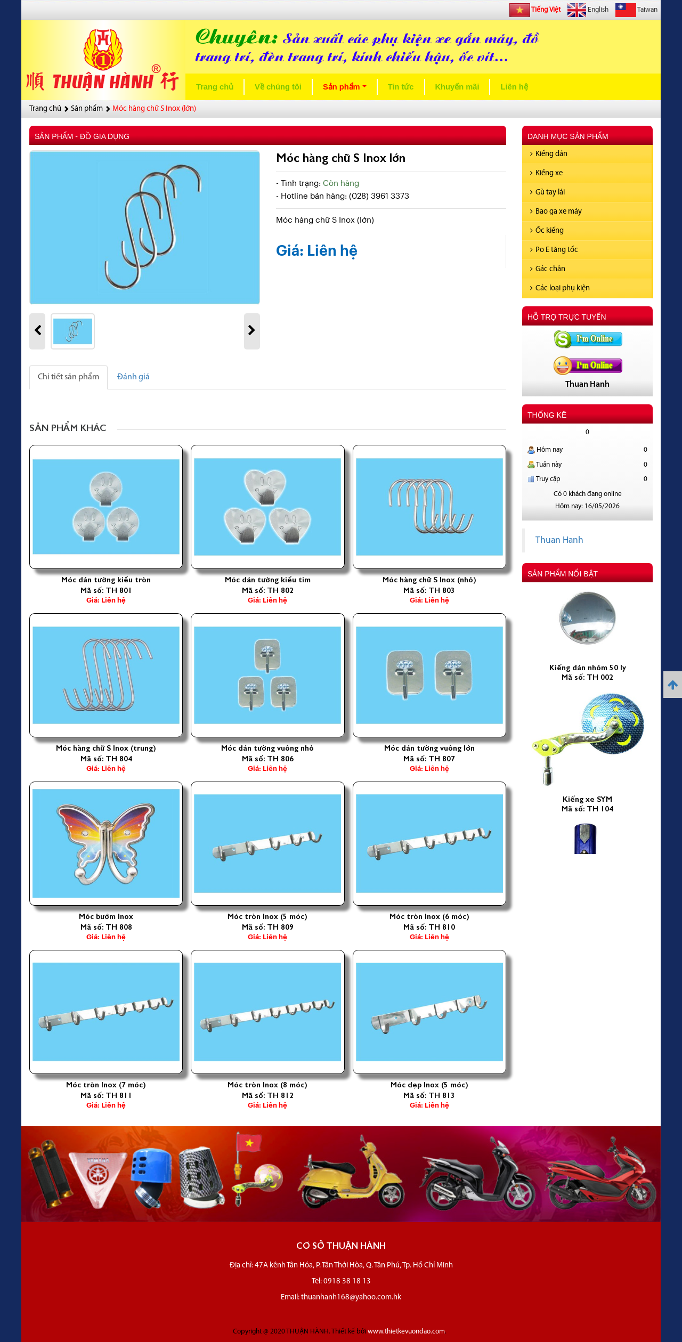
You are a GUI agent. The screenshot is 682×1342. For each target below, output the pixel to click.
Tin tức (401, 87)
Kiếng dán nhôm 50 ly (587, 678)
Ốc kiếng (547, 231)
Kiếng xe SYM (587, 810)
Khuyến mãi (457, 87)
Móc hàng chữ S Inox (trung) (106, 748)
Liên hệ (513, 87)
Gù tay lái (547, 193)
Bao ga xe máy (556, 212)
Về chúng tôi (278, 87)
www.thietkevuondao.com (406, 1331)
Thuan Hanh (559, 540)
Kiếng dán (548, 154)
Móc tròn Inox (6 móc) (429, 916)
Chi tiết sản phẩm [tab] (68, 377)
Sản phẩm (347, 90)
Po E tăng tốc (554, 250)
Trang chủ (214, 87)
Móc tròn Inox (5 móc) (267, 916)
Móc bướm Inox (106, 916)
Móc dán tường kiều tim (268, 579)
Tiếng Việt (535, 10)
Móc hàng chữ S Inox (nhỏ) (429, 579)
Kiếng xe (546, 173)
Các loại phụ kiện (560, 288)
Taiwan (636, 10)
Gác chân (547, 269)
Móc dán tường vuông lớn (429, 748)
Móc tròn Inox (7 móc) (106, 1084)
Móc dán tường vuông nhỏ (267, 748)
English (587, 10)
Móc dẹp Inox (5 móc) (429, 1084)
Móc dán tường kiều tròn (106, 579)
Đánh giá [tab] (133, 377)
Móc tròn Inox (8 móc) (267, 1084)
